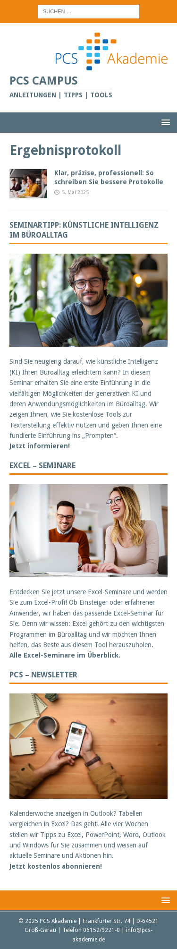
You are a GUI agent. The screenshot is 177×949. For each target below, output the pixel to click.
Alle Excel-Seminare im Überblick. (64, 655)
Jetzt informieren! (39, 446)
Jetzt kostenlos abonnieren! (55, 866)
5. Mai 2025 (75, 192)
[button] (164, 122)
